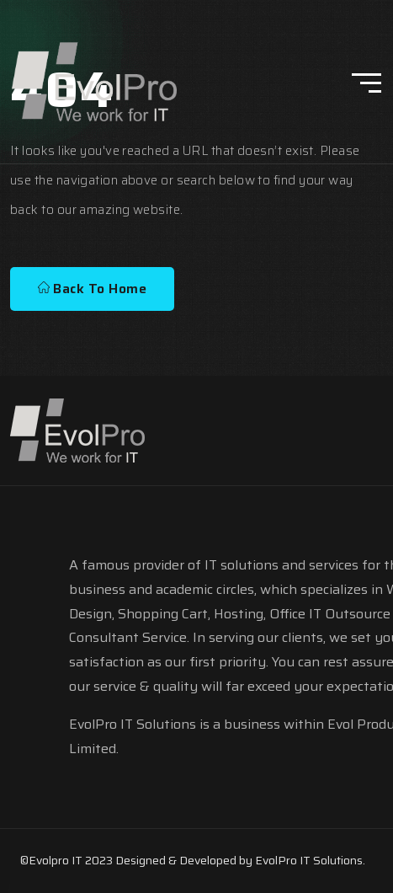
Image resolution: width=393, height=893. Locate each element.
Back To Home (92, 288)
